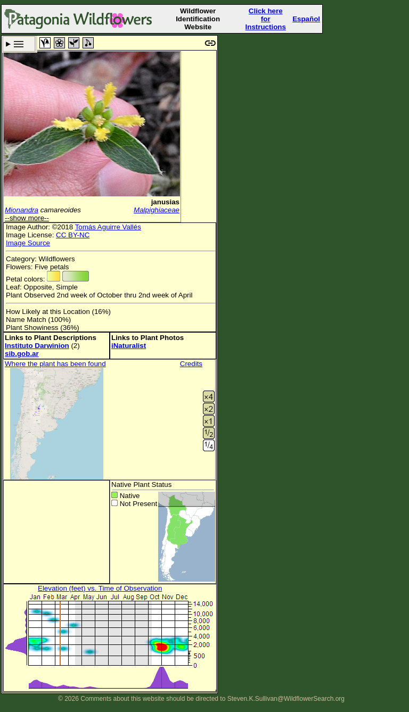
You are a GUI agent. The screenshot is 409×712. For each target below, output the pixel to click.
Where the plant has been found (55, 364)
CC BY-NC (72, 235)
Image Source (28, 243)
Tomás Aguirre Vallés (108, 227)
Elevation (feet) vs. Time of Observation (100, 588)
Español (306, 19)
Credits (191, 364)
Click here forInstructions (266, 19)
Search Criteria (19, 44)
